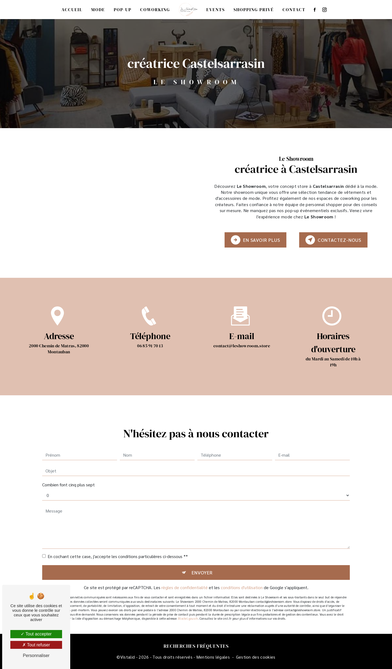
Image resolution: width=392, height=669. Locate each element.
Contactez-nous (333, 240)
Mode (98, 10)
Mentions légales (213, 657)
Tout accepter (36, 634)
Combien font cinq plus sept (68, 476)
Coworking (155, 10)
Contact (294, 10)
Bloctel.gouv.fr (188, 610)
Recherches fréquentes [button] (196, 646)
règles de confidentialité (184, 579)
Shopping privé (254, 10)
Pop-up (122, 10)
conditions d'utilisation (242, 579)
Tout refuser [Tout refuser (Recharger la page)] (36, 645)
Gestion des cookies (255, 657)
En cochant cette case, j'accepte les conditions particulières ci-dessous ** (118, 548)
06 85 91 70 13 (150, 354)
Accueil (72, 10)
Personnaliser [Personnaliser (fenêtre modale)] (36, 655)
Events (215, 10)
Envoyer (202, 564)
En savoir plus (255, 240)
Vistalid (127, 657)
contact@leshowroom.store (241, 337)
